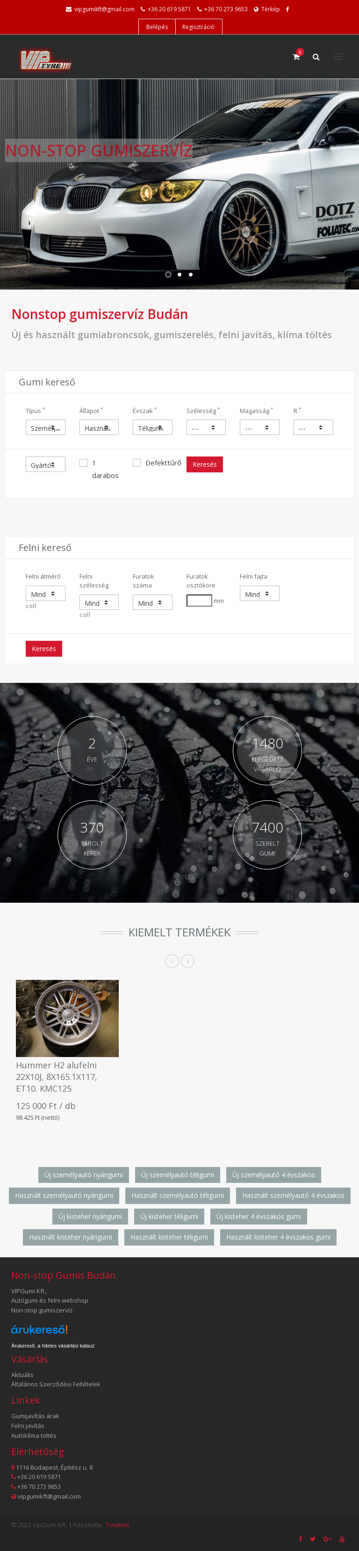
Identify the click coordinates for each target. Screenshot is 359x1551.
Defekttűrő (152, 462)
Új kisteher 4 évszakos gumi (258, 1216)
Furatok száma (143, 580)
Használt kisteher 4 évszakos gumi (278, 1236)
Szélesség (203, 410)
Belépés (157, 27)
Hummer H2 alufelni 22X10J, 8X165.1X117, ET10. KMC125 (56, 1076)
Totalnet (117, 1525)
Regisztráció (198, 27)
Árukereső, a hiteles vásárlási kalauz (53, 1345)
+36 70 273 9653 (226, 9)
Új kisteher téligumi (169, 1216)
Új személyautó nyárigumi (83, 1174)
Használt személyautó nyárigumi (64, 1195)
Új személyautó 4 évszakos (273, 1174)
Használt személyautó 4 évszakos (293, 1195)
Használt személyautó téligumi (177, 1195)
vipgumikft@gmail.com (104, 9)
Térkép (267, 9)
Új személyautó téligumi (177, 1174)
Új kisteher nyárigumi (90, 1216)
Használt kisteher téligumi (169, 1236)
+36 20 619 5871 (169, 9)
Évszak (145, 410)
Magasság (256, 410)
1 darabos (99, 469)
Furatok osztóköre (201, 580)
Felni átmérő (43, 576)
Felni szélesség (93, 580)
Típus (35, 410)
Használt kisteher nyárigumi (70, 1236)
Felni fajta (253, 576)
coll (45, 598)
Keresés (205, 464)
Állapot (91, 410)
